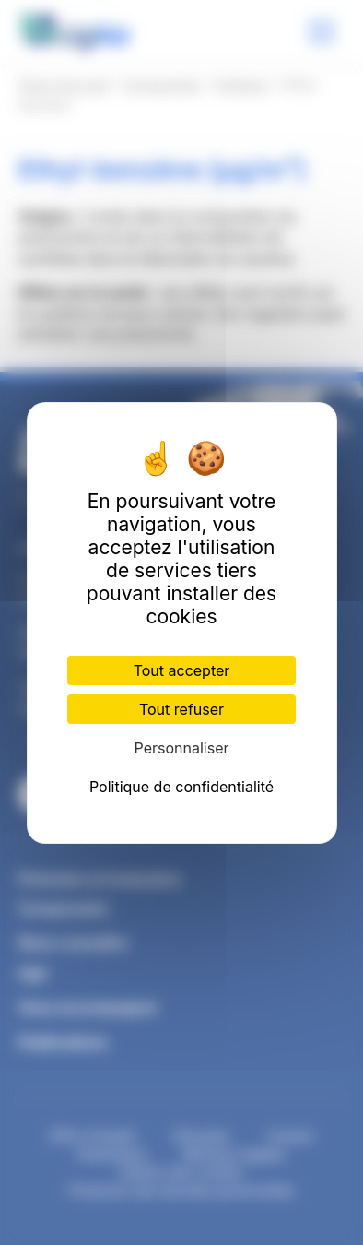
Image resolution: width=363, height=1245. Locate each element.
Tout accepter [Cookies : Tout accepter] (182, 670)
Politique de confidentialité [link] (181, 786)
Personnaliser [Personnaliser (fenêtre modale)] (182, 748)
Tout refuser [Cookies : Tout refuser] (181, 709)
